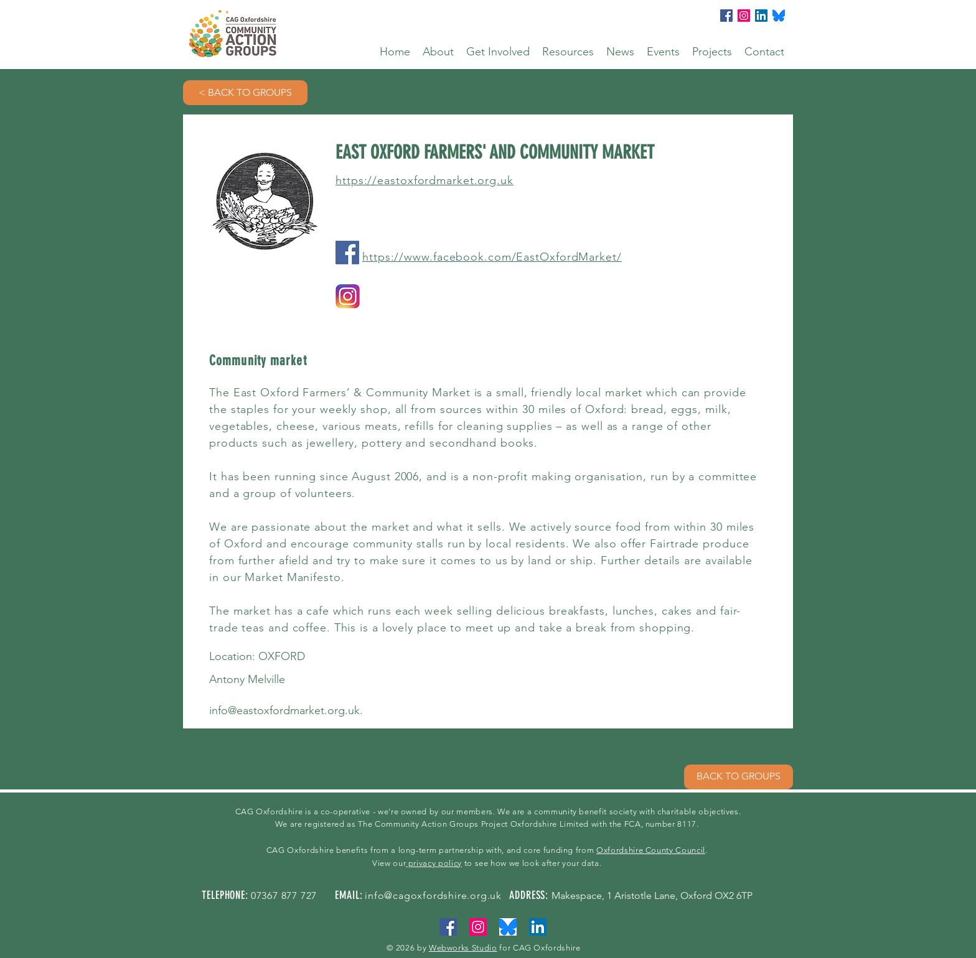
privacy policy (434, 863)
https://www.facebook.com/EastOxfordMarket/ (492, 257)
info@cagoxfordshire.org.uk (433, 895)
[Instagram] (744, 15)
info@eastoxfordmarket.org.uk (284, 710)
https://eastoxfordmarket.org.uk (425, 180)
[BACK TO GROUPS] (738, 777)
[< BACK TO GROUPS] (245, 92)
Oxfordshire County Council (650, 850)
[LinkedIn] (761, 15)
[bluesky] (778, 15)
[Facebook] (726, 15)
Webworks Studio (463, 947)
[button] (438, 52)
